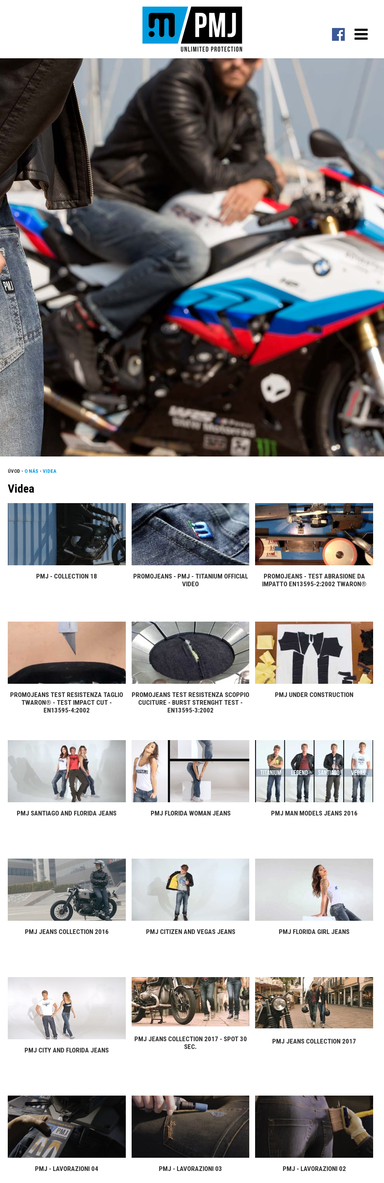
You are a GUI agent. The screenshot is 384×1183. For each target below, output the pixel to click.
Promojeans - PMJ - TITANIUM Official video (190, 580)
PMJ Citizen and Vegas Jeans (190, 932)
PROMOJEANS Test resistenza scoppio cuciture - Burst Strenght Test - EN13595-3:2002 (190, 702)
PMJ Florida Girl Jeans (314, 932)
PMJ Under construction (314, 695)
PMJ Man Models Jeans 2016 (314, 813)
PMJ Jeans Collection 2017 (314, 1041)
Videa (49, 471)
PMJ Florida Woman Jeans (191, 813)
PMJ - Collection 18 (66, 576)
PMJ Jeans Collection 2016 (67, 932)
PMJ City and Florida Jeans (66, 1050)
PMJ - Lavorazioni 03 (190, 1169)
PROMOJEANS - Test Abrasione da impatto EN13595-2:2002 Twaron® (314, 580)
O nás (31, 471)
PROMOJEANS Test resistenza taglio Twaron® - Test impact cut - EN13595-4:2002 (66, 702)
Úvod (14, 471)
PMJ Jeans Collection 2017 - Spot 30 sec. (190, 1043)
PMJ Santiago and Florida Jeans (66, 813)
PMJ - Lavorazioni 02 (314, 1169)
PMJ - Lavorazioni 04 (66, 1169)
